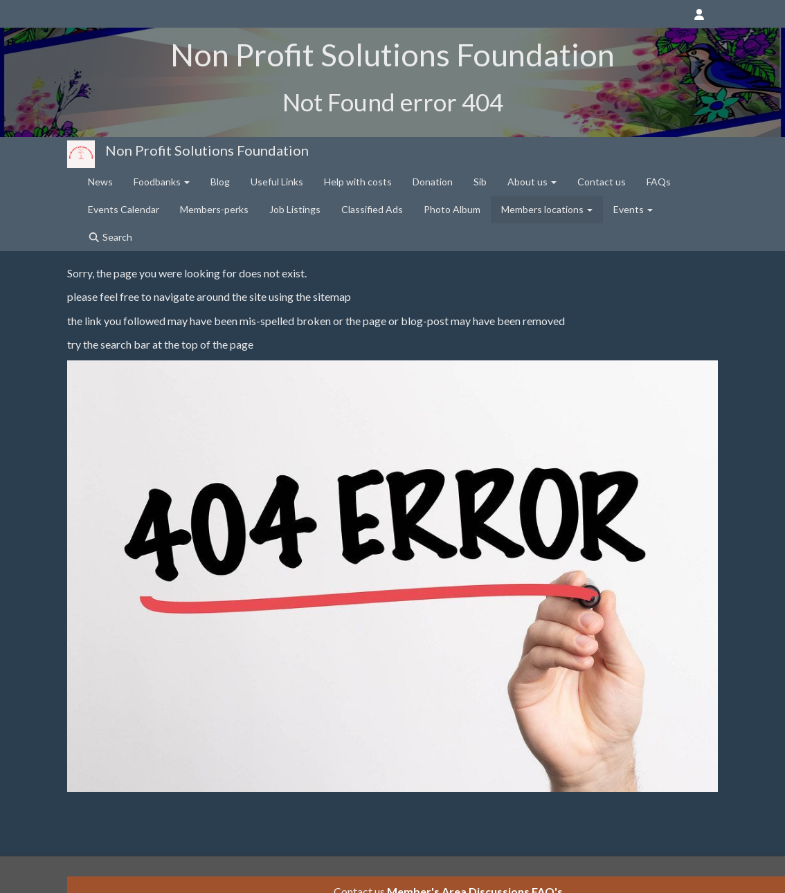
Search (110, 237)
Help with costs (358, 181)
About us (532, 181)
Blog (220, 181)
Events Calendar (123, 209)
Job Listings (295, 209)
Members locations (547, 209)
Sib (480, 181)
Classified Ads (372, 209)
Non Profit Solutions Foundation (207, 150)
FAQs (659, 181)
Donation (433, 181)
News (100, 181)
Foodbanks (162, 181)
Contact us (601, 181)
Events (633, 209)
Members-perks (214, 209)
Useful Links (277, 181)
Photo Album (452, 209)
